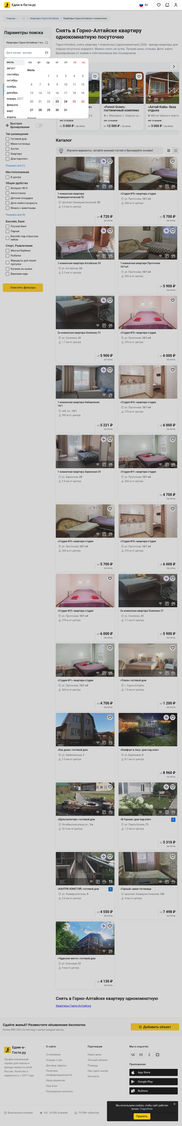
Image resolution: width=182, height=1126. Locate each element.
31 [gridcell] (65, 110)
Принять (142, 1116)
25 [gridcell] (74, 101)
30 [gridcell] (57, 110)
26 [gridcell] (82, 101)
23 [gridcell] (57, 101)
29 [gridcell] (48, 110)
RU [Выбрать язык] (143, 5)
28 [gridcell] (40, 110)
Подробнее (146, 1108)
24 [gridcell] (65, 101)
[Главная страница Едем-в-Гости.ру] (20, 5)
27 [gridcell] (31, 110)
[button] (158, 5)
